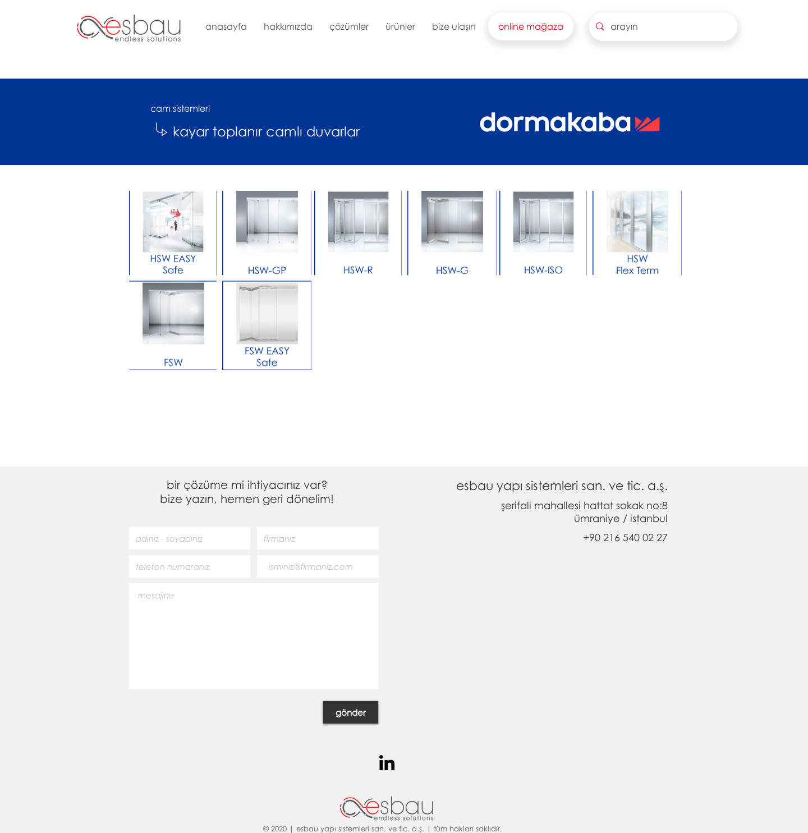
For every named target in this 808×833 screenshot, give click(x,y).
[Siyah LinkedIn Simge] (387, 763)
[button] (288, 26)
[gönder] (350, 712)
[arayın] (662, 26)
